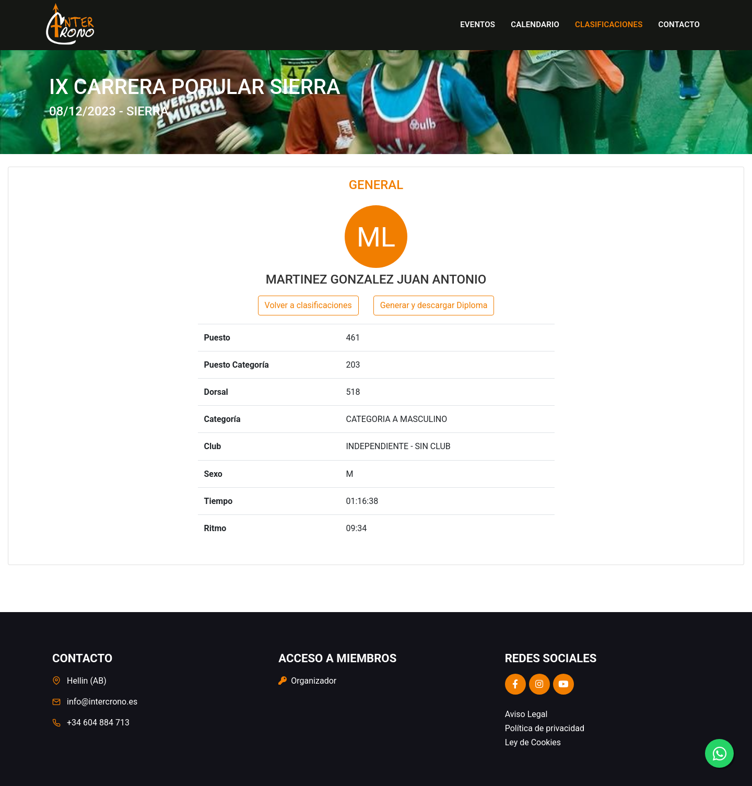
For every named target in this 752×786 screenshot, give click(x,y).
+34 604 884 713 (98, 723)
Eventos (477, 24)
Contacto (679, 24)
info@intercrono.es (102, 702)
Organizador (307, 681)
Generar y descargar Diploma (434, 305)
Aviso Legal (526, 714)
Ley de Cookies (533, 742)
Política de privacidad (544, 728)
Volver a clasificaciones (308, 305)
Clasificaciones (609, 24)
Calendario (535, 24)
